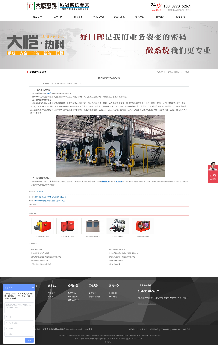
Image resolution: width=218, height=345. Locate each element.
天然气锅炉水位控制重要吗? (41, 264)
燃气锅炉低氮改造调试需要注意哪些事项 (50, 201)
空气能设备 (73, 297)
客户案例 (139, 17)
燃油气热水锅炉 (117, 236)
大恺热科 (69, 335)
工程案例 (93, 285)
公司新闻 (113, 293)
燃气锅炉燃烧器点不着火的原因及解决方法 (50, 197)
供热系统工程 (74, 300)
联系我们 (31, 300)
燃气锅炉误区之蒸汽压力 (118, 250)
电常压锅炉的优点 (37, 250)
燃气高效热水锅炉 (42, 236)
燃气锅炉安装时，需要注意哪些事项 (122, 257)
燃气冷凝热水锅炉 (67, 236)
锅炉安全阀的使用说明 (39, 261)
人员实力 (51, 297)
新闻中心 (177, 72)
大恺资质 (31, 297)
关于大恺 (58, 17)
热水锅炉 (40, 192)
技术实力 (78, 17)
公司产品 (73, 285)
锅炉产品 (72, 293)
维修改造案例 (94, 297)
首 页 (169, 72)
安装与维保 (119, 17)
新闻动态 (160, 17)
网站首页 (37, 17)
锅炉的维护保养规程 (116, 261)
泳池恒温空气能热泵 (92, 236)
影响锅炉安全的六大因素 (40, 253)
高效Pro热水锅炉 (143, 236)
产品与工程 (98, 17)
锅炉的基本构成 (114, 264)
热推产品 (108, 342)
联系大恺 (180, 17)
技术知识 (186, 72)
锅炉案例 (92, 293)
